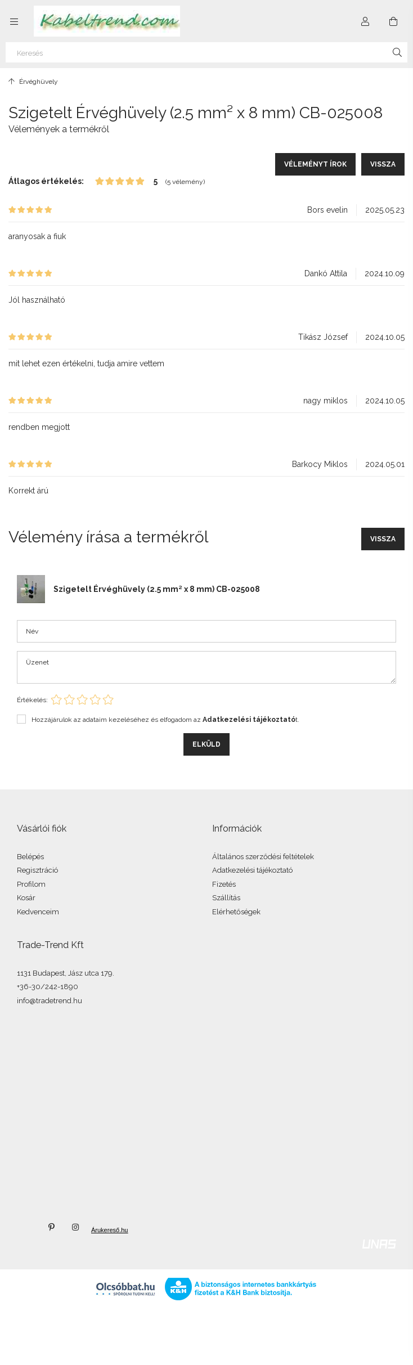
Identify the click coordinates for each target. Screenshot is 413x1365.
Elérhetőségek (236, 912)
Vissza (383, 164)
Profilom (31, 884)
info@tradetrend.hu (49, 1000)
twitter (26, 1227)
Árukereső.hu (100, 1230)
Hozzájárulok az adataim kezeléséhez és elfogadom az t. (165, 720)
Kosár (26, 897)
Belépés (30, 856)
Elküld (206, 744)
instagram (76, 1227)
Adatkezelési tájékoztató (252, 870)
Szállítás (226, 897)
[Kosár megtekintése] (393, 21)
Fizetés (224, 884)
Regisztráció (37, 870)
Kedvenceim (38, 912)
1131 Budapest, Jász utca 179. (65, 973)
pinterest (51, 1227)
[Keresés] (206, 52)
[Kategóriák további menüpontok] (14, 21)
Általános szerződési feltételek (263, 856)
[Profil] (365, 21)
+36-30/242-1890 (47, 986)
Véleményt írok (315, 164)
